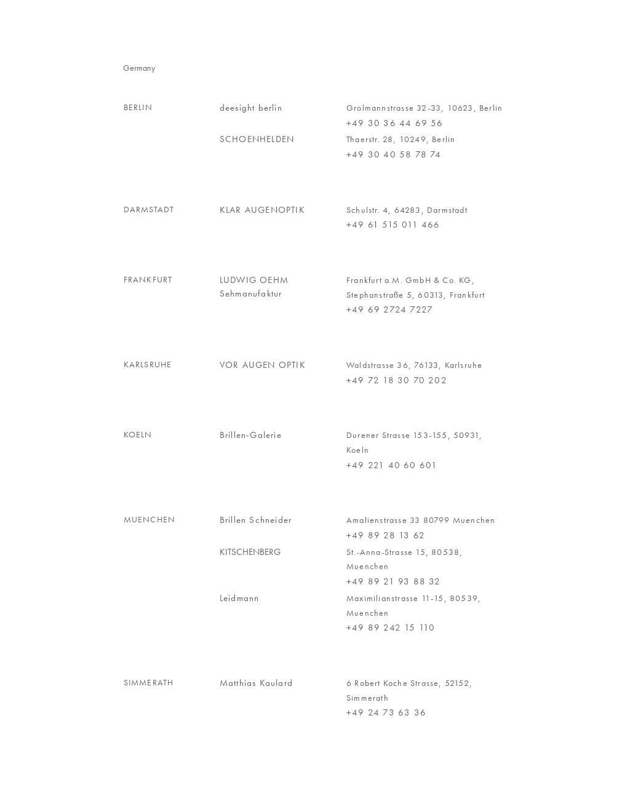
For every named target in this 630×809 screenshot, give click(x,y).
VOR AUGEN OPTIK (263, 365)
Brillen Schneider (256, 520)
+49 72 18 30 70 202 (396, 380)
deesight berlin (251, 108)
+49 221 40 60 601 (391, 465)
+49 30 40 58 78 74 (394, 154)
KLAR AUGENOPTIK (262, 210)
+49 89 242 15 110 (390, 627)
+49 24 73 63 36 (386, 712)
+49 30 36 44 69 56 (395, 123)
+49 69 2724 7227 (389, 309)
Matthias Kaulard (256, 683)
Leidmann (240, 598)
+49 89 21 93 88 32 (393, 581)
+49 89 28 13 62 (385, 535)
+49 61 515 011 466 (393, 224)
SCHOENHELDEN (257, 139)
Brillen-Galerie (251, 435)
